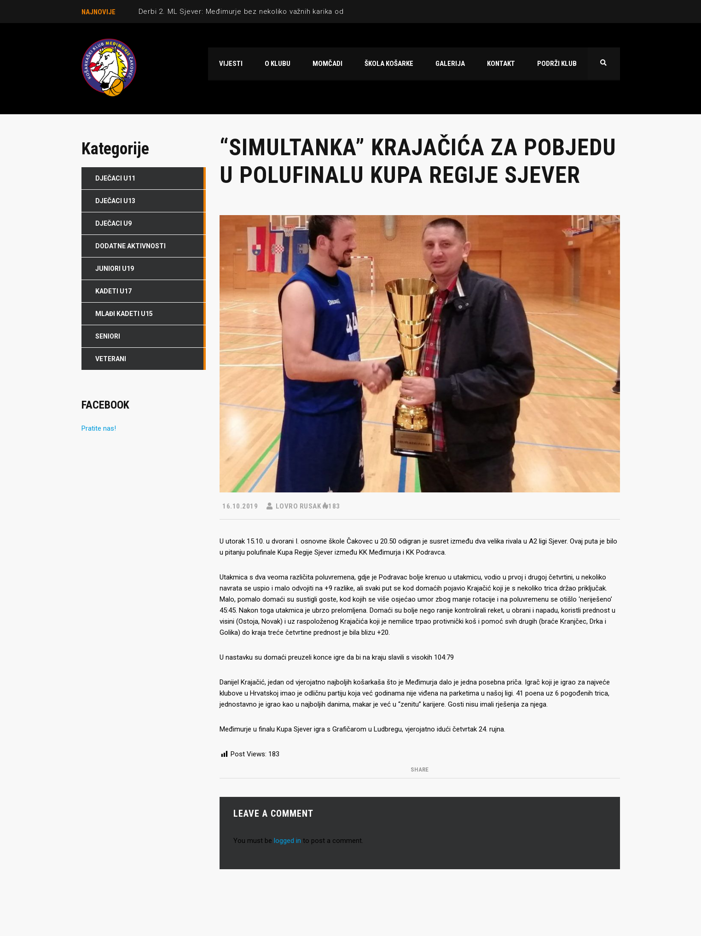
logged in (287, 841)
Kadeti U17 (113, 291)
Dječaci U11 (115, 178)
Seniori (107, 336)
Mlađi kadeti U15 (124, 313)
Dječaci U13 (115, 201)
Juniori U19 (114, 268)
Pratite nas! (98, 428)
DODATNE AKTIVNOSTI (130, 246)
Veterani (110, 359)
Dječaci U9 (113, 223)
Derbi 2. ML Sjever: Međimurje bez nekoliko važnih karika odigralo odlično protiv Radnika (290, 11)
